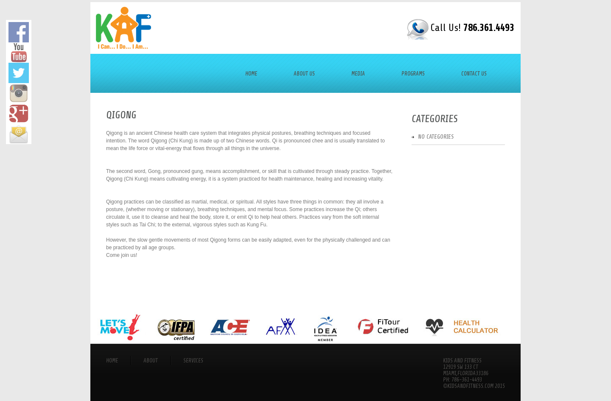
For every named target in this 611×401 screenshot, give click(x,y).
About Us (304, 73)
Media (358, 73)
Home (251, 73)
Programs (413, 73)
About (150, 360)
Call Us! (472, 27)
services (193, 360)
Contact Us (474, 73)
